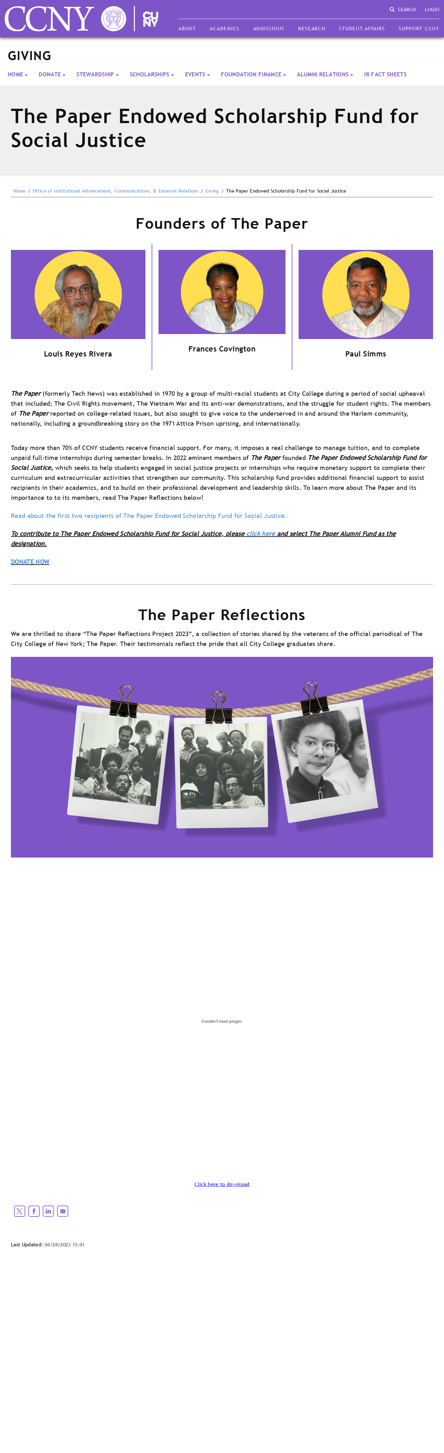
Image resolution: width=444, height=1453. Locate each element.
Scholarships (149, 74)
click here (260, 534)
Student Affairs (362, 28)
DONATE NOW (30, 562)
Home (15, 74)
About (187, 28)
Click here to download (221, 1184)
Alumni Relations (323, 74)
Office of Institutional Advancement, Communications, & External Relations (115, 191)
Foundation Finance (251, 74)
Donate (50, 74)
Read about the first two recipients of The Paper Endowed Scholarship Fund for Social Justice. (149, 516)
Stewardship (95, 74)
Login (432, 9)
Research (311, 28)
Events (195, 74)
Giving (212, 191)
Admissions (269, 28)
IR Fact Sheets (385, 74)
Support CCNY (419, 28)
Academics (225, 28)
